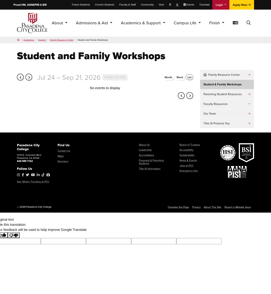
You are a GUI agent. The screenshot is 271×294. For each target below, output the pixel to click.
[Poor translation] (14, 235)
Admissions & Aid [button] (92, 23)
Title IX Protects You (216, 123)
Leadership (145, 150)
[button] (249, 23)
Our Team (209, 113)
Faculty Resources (215, 104)
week (180, 77)
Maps (61, 156)
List (189, 77)
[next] (28, 77)
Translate (204, 4)
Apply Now (242, 5)
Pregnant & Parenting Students (156, 160)
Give (161, 4)
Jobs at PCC (186, 165)
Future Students (81, 4)
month (168, 77)
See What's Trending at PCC (32, 182)
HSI (23, 5)
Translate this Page (179, 207)
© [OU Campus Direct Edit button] (18, 207)
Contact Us (64, 151)
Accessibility (186, 150)
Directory (63, 161)
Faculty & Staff (127, 4)
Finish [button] (215, 23)
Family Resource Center (62, 40)
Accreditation (146, 155)
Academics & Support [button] (141, 23)
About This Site (213, 207)
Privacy (197, 207)
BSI (45, 5)
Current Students (104, 4)
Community (147, 4)
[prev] (20, 77)
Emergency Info (188, 170)
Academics (28, 40)
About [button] (58, 23)
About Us (144, 145)
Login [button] (220, 5)
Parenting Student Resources (222, 94)
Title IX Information (149, 165)
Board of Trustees (189, 145)
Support (42, 40)
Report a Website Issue (238, 207)
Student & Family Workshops (222, 84)
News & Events (188, 160)
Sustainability (187, 155)
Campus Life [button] (186, 23)
